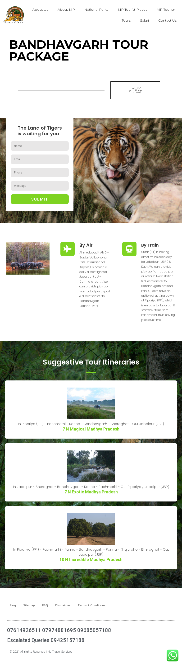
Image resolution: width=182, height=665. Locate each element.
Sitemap (29, 605)
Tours (126, 20)
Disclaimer (62, 605)
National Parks (96, 9)
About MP (66, 9)
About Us (40, 9)
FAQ (45, 605)
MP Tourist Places (132, 9)
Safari (144, 20)
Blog (12, 605)
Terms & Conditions (91, 605)
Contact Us (167, 20)
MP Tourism (167, 9)
